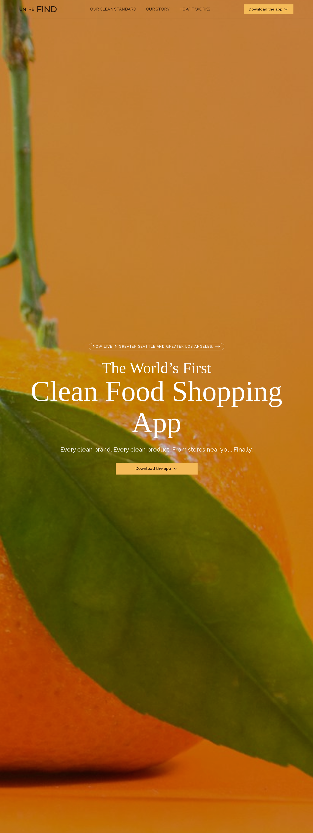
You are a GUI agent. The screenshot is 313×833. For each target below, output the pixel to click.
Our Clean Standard (113, 9)
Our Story (157, 9)
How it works (195, 9)
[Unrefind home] (38, 9)
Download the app (269, 9)
